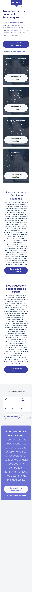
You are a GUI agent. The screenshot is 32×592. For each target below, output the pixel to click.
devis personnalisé (20, 52)
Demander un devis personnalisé (16, 495)
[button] (29, 2)
